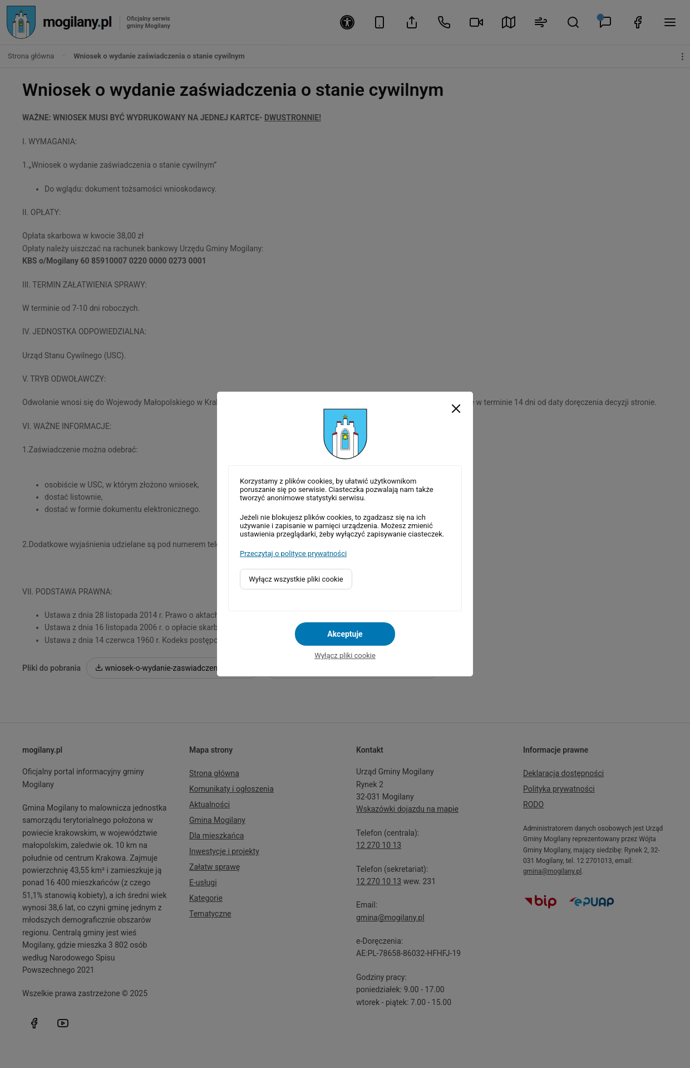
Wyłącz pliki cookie (345, 655)
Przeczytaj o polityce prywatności (293, 553)
